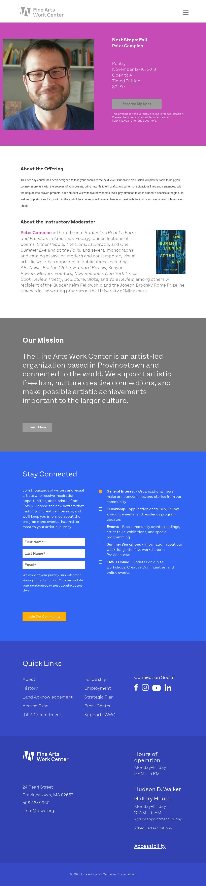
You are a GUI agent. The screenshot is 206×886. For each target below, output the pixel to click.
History (30, 688)
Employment (97, 688)
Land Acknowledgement (48, 697)
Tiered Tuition (126, 81)
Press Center (97, 706)
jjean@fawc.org (122, 120)
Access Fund (36, 706)
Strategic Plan (99, 697)
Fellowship (95, 679)
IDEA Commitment (42, 714)
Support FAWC (99, 714)
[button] (37, 427)
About (29, 679)
